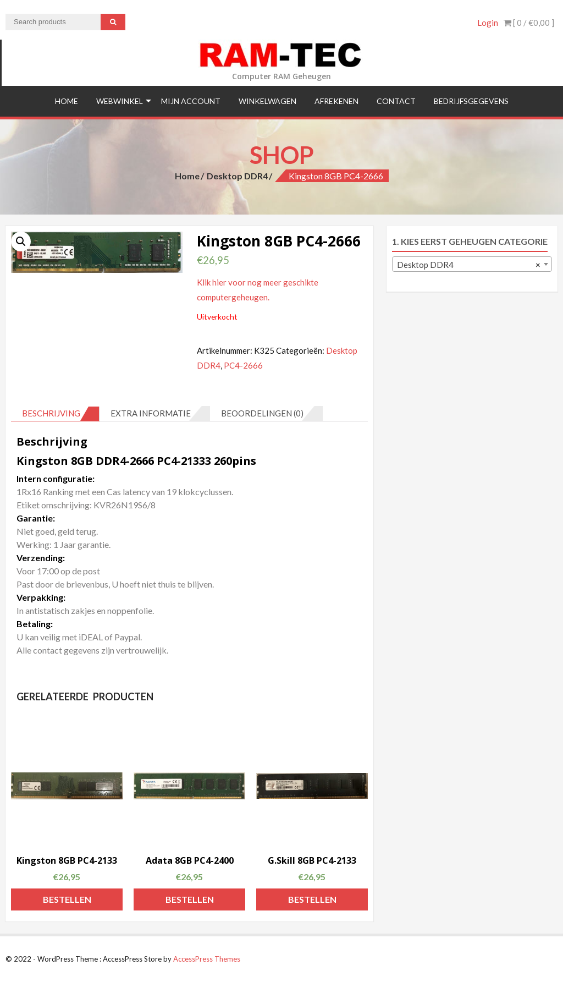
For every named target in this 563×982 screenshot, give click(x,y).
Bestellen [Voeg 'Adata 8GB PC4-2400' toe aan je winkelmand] (189, 899)
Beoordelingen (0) (262, 413)
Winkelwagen (267, 101)
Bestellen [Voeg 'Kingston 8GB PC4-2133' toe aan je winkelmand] (67, 899)
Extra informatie (151, 413)
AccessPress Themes (206, 958)
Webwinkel (119, 101)
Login (487, 23)
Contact (396, 101)
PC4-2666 (243, 365)
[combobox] (472, 264)
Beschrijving (51, 413)
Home (66, 101)
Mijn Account (190, 101)
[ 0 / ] (529, 23)
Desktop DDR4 (237, 176)
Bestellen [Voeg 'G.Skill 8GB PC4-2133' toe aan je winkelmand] (312, 899)
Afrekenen (336, 101)
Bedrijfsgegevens (471, 101)
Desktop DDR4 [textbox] (468, 264)
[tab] (55, 413)
